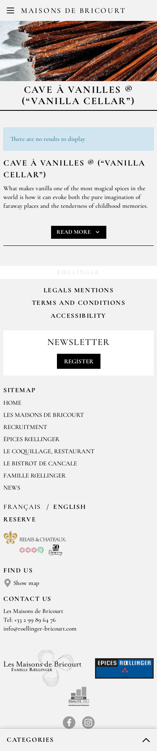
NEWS (11, 487)
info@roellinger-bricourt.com (40, 628)
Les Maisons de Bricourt (43, 415)
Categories (30, 740)
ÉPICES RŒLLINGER (31, 439)
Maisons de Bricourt (73, 10)
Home (12, 402)
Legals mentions (79, 290)
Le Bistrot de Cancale (40, 463)
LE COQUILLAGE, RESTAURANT (49, 451)
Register (78, 361)
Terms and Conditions (79, 303)
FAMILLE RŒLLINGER (34, 475)
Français (23, 507)
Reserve (19, 519)
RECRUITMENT (25, 427)
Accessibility (78, 316)
